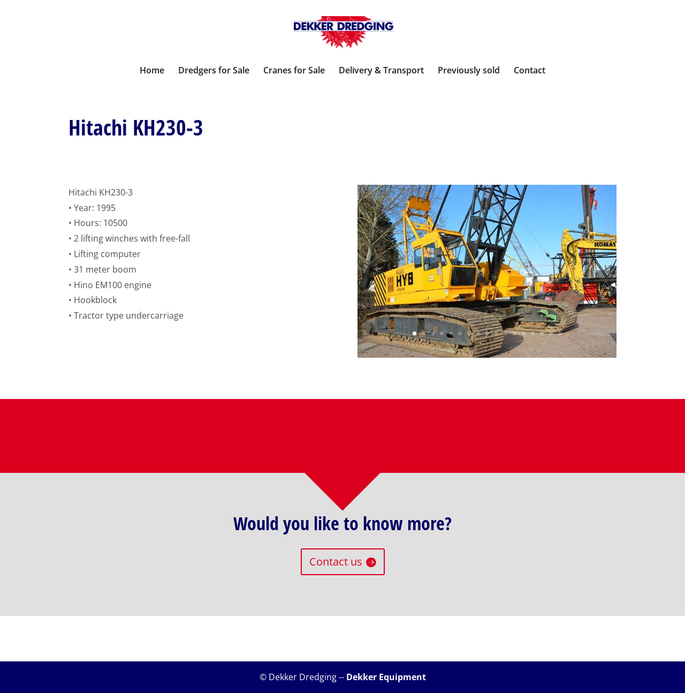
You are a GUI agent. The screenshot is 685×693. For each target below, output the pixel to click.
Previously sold (469, 71)
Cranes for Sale (294, 71)
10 (496, 333)
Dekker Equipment (386, 677)
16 (551, 333)
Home (152, 71)
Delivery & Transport (381, 71)
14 (533, 333)
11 (505, 333)
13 (524, 333)
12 (514, 333)
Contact (529, 71)
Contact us (335, 561)
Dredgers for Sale (213, 71)
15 (542, 333)
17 (560, 333)
